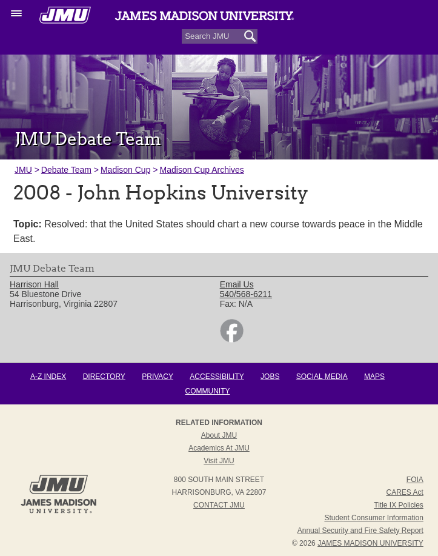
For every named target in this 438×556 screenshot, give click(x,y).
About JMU (219, 435)
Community (207, 391)
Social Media (322, 376)
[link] (232, 339)
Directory (104, 376)
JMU (23, 170)
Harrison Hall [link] (34, 284)
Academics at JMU (219, 448)
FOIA (414, 479)
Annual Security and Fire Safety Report (360, 530)
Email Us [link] (237, 284)
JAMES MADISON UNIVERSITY (370, 543)
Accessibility (217, 376)
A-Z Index (48, 376)
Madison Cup (126, 170)
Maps (374, 376)
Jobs (269, 376)
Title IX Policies (398, 505)
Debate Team (66, 170)
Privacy (157, 376)
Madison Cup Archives (202, 170)
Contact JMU (219, 505)
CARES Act (404, 492)
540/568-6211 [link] (246, 294)
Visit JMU (219, 461)
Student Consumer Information (373, 518)
